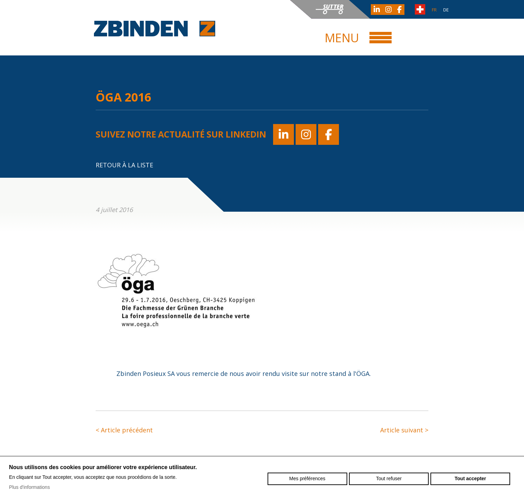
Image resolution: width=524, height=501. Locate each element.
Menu (342, 38)
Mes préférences (307, 478)
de (446, 10)
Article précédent (124, 430)
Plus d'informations (29, 487)
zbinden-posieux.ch (154, 28)
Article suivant (404, 430)
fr (434, 10)
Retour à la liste (124, 165)
